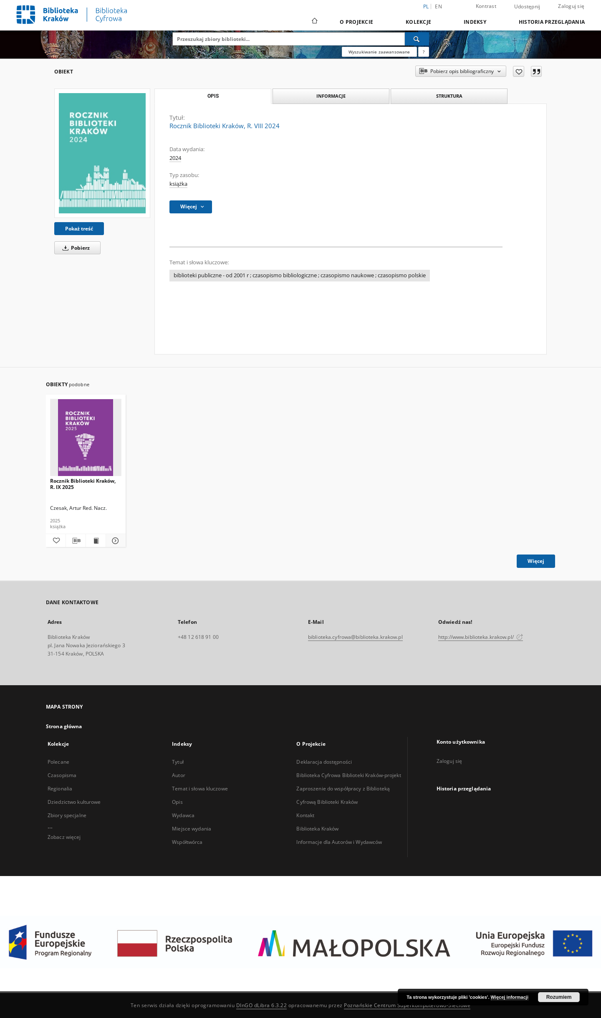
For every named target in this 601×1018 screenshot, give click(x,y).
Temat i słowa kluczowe (200, 788)
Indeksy (475, 21)
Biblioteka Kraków (317, 828)
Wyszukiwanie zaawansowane (379, 52)
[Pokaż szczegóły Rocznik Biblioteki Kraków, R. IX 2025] (114, 540)
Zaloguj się (571, 6)
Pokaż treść (79, 228)
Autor (178, 775)
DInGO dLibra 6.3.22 (261, 1005)
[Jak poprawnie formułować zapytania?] (423, 52)
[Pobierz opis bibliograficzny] (76, 540)
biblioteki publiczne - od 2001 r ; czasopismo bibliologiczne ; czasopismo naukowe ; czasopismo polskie (300, 275)
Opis (177, 801)
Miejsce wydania (191, 828)
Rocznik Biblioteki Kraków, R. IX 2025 (83, 483)
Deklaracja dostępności (324, 761)
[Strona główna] (314, 22)
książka (178, 183)
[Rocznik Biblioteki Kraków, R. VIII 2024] (102, 153)
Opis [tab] (213, 96)
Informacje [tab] (331, 96)
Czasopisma (62, 775)
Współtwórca (187, 842)
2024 (175, 158)
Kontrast (486, 6)
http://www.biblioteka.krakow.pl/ (480, 637)
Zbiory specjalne (67, 815)
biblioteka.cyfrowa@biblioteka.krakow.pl (355, 637)
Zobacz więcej (64, 837)
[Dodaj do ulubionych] (518, 71)
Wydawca (183, 815)
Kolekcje (418, 21)
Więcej (536, 561)
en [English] (438, 6)
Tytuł (178, 761)
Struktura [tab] (449, 96)
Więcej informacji (509, 997)
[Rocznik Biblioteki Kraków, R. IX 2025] (86, 437)
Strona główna (64, 726)
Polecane (58, 761)
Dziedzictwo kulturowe (74, 801)
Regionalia (60, 788)
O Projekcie (356, 21)
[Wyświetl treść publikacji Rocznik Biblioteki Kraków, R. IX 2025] (96, 540)
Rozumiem (559, 997)
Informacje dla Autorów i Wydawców (339, 842)
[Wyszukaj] (417, 39)
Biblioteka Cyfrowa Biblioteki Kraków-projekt (348, 775)
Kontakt (305, 815)
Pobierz (75, 248)
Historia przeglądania (552, 21)
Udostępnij (527, 6)
